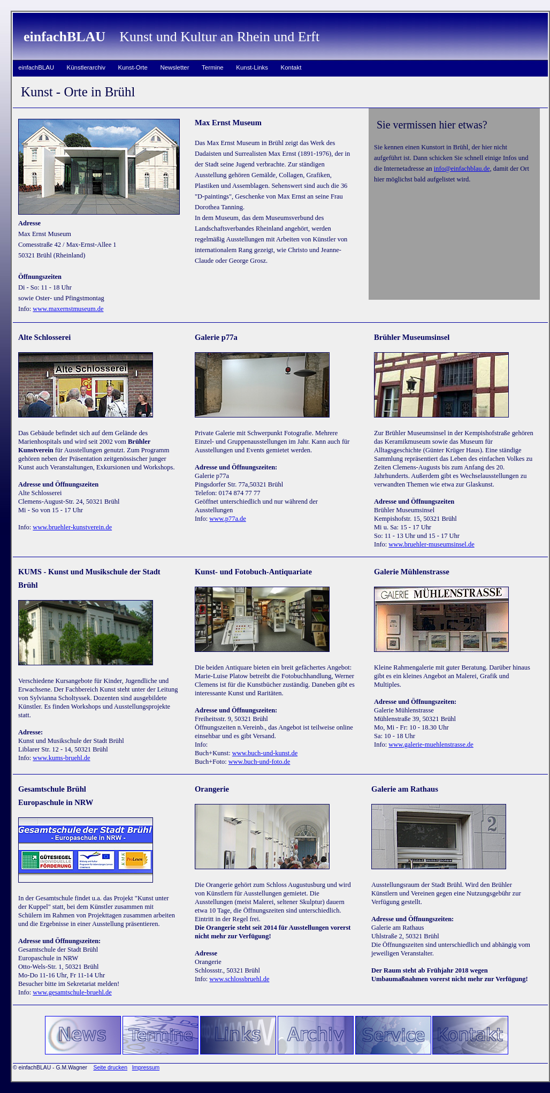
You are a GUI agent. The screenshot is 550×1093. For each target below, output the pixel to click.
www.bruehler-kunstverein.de (72, 527)
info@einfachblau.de (462, 168)
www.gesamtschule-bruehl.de (72, 992)
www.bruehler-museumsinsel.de (431, 544)
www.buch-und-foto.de (259, 761)
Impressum (145, 1068)
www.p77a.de (227, 518)
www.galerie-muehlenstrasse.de (430, 744)
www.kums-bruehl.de (61, 758)
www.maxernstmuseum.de (68, 309)
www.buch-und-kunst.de (264, 753)
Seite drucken (110, 1068)
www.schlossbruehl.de (239, 979)
